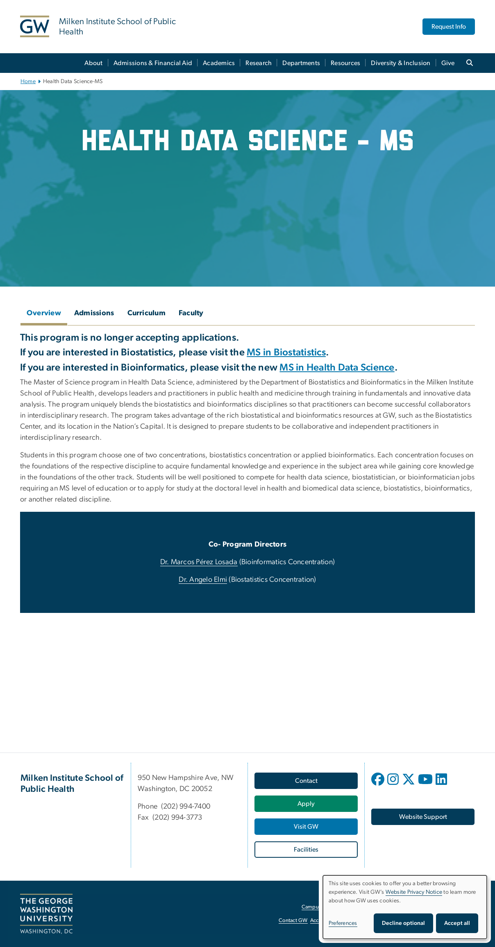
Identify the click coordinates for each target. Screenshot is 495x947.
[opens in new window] (378, 785)
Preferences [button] (343, 923)
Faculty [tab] (191, 313)
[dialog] (405, 907)
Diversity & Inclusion (400, 63)
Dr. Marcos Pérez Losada (199, 562)
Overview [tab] (44, 313)
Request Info (448, 26)
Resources (345, 63)
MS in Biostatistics (286, 352)
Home (28, 81)
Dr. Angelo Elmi (203, 579)
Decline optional (403, 923)
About (93, 63)
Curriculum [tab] (146, 313)
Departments (301, 63)
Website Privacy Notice (414, 892)
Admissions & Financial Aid (153, 63)
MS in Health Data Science (336, 368)
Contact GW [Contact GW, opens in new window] (293, 920)
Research (258, 63)
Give (448, 63)
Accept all (457, 923)
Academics (219, 63)
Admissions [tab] (94, 313)
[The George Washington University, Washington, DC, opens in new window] (46, 914)
